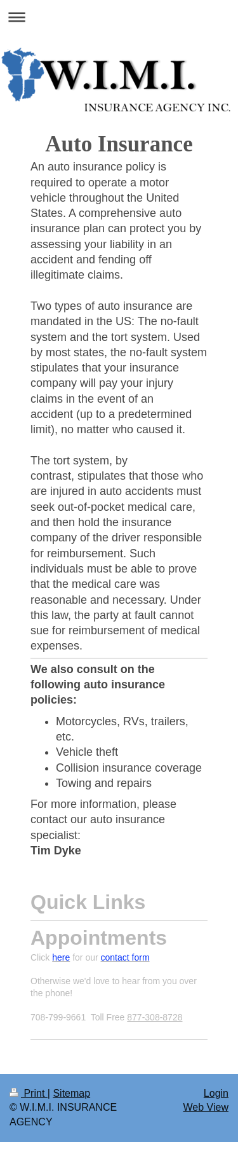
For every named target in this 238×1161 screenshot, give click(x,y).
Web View (205, 1107)
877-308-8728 (154, 1017)
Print (29, 1093)
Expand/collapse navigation (119, 17)
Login (216, 1093)
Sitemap (71, 1093)
